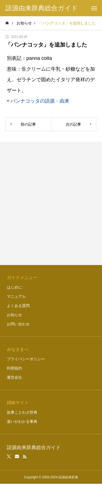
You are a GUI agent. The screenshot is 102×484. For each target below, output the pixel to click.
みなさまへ (18, 349)
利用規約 (14, 368)
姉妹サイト (18, 402)
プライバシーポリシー (26, 359)
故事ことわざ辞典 (22, 412)
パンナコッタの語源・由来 (40, 101)
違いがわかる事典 (22, 421)
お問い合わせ (18, 324)
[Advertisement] (51, 203)
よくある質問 (18, 305)
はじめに (14, 287)
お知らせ (14, 315)
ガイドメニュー (22, 277)
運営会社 (14, 377)
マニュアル (16, 296)
